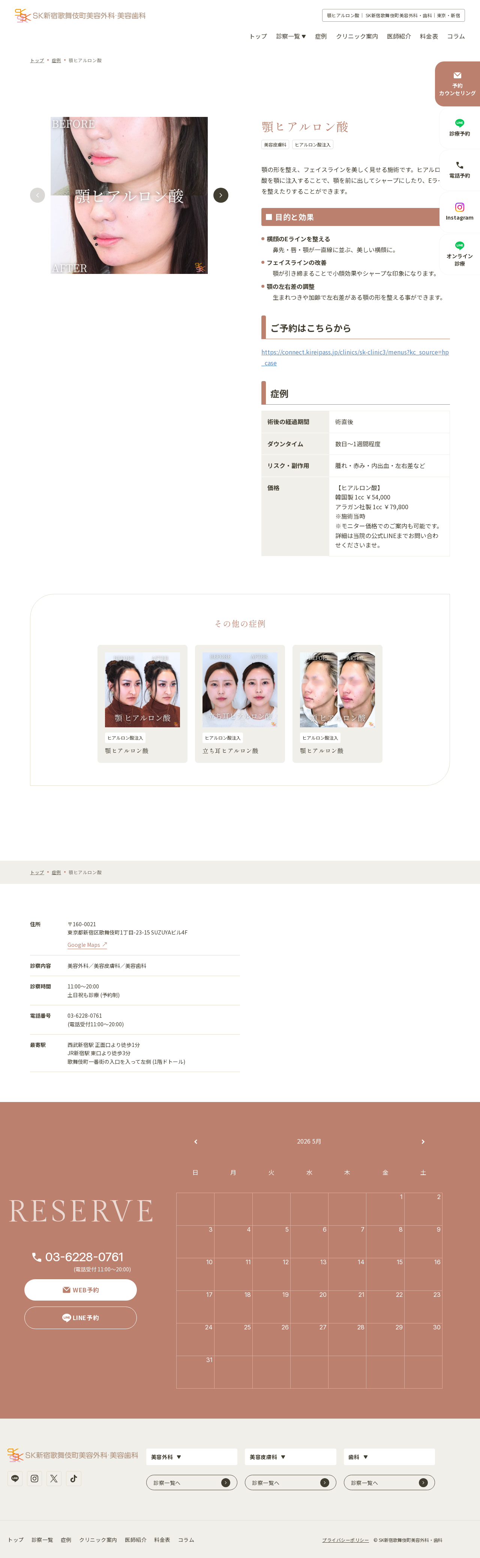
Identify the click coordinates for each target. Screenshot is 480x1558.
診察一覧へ (167, 1481)
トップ (258, 35)
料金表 (429, 35)
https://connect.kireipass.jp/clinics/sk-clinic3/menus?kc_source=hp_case (355, 357)
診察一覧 (42, 1538)
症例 (321, 35)
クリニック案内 (357, 35)
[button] (37, 197)
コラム (456, 35)
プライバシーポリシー (345, 1539)
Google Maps (84, 944)
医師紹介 (399, 35)
